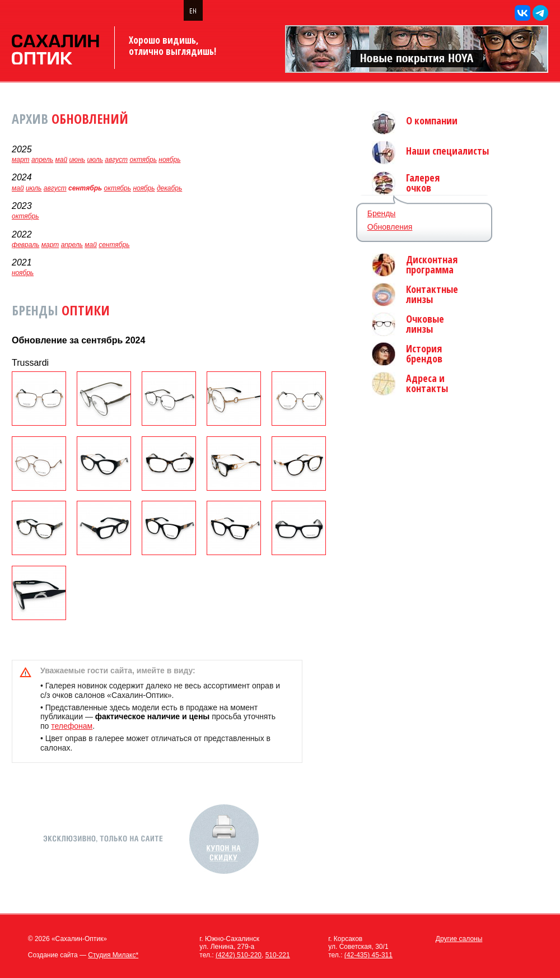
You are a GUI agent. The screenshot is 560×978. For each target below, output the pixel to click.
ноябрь (169, 160)
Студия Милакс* (113, 955)
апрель (42, 160)
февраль (25, 245)
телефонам (71, 725)
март (21, 160)
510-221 (277, 955)
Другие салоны (459, 939)
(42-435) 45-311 (368, 955)
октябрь (142, 160)
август (116, 160)
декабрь (169, 188)
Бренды (381, 213)
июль (95, 160)
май (61, 160)
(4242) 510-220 (239, 955)
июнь (77, 160)
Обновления (390, 226)
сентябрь (114, 245)
